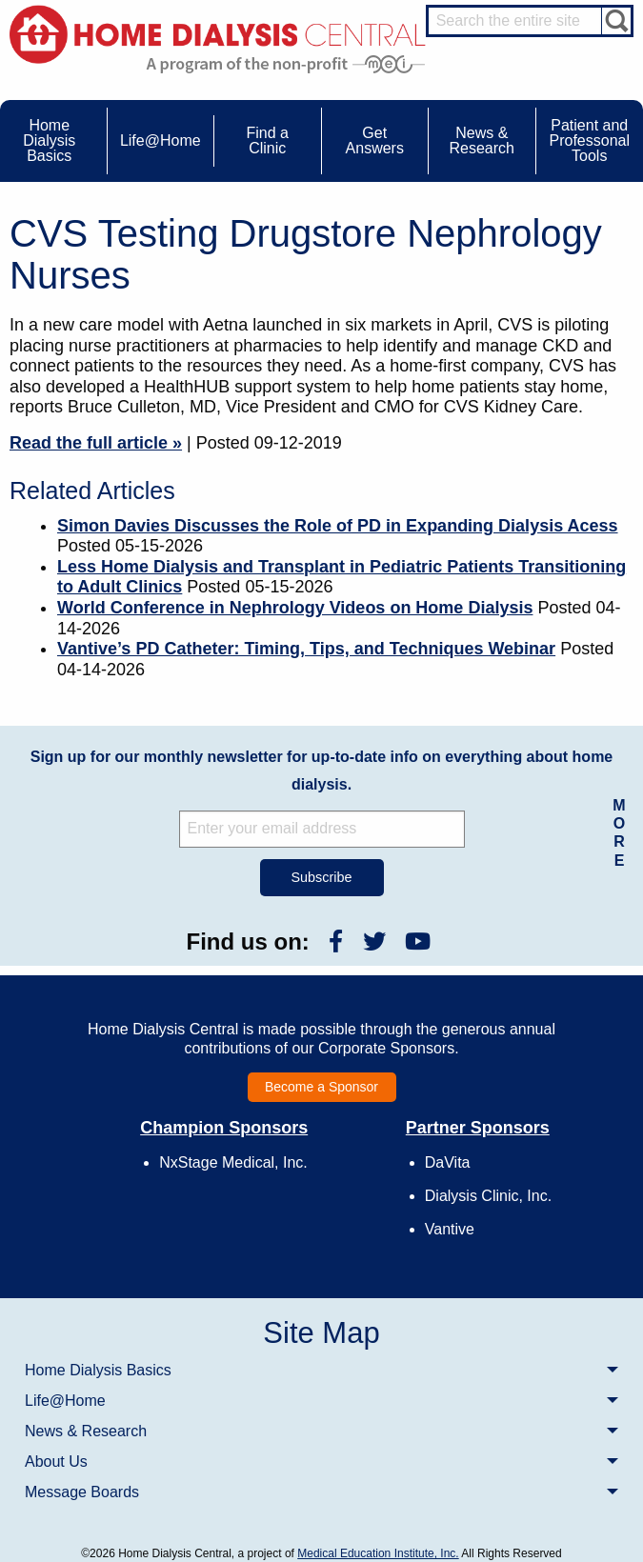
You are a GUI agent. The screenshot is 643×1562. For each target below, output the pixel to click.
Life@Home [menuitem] (160, 140)
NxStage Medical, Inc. (233, 1162)
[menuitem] (321, 1369)
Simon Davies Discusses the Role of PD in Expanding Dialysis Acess (337, 525)
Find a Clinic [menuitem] (268, 140)
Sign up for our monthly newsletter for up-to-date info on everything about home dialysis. (321, 770)
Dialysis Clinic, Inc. (488, 1196)
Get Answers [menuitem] (375, 140)
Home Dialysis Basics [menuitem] (49, 140)
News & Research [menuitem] (482, 140)
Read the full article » (96, 442)
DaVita (448, 1162)
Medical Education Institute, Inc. (377, 1553)
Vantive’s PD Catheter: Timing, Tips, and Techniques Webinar (306, 648)
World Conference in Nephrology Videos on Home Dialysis (294, 607)
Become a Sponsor (321, 1086)
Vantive (449, 1229)
